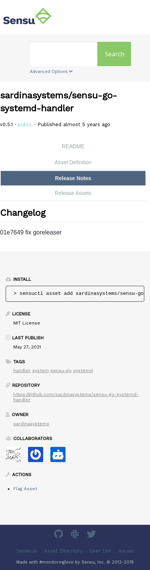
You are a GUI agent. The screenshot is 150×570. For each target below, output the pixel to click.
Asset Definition (73, 162)
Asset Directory (63, 551)
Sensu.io (26, 551)
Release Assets (73, 193)
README (73, 146)
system (40, 370)
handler (22, 370)
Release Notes (73, 178)
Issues (126, 551)
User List (100, 551)
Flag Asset (25, 488)
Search (114, 54)
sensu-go (61, 370)
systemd (83, 370)
